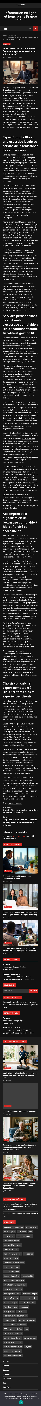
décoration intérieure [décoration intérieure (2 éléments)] (12, 1254)
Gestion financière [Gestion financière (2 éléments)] (11, 1276)
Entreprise (6, 44)
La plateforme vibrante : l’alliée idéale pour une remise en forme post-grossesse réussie (20, 1057)
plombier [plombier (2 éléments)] (24, 1307)
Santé (7, 1140)
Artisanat (8, 1106)
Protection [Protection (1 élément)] (21, 1311)
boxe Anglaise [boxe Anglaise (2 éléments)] (9, 1231)
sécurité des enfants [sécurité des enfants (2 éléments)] (12, 1338)
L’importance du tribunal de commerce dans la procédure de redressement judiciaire (20, 821)
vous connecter (18, 836)
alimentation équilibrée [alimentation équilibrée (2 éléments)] (13, 1227)
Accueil (6, 1361)
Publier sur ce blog (35, 28)
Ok (21, 1402)
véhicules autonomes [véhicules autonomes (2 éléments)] (12, 1351)
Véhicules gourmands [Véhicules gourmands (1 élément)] (13, 1355)
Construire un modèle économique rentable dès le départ (20, 861)
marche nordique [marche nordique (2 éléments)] (30, 1293)
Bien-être (8, 1178)
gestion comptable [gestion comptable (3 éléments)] (11, 1267)
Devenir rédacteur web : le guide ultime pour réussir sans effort (20, 810)
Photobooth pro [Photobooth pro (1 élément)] (10, 1302)
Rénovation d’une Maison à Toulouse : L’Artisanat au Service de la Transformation (20, 1206)
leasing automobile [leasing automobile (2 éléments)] (12, 1293)
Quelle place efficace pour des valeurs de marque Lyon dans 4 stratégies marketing (20, 897)
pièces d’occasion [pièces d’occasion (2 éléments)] (27, 1302)
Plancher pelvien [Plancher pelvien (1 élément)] (10, 1307)
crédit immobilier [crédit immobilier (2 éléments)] (11, 1249)
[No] (38, 1398)
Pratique (7, 1067)
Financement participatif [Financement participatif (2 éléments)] (14, 1262)
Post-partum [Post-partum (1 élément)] (9, 1311)
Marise (5, 58)
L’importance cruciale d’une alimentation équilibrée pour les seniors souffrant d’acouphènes (20, 1168)
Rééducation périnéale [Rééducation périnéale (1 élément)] (13, 1329)
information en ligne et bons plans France (20, 14)
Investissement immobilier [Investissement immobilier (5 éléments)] (14, 1285)
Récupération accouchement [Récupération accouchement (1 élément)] (15, 1316)
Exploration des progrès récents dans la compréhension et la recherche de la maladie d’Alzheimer (20, 1129)
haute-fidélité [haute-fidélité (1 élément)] (27, 1276)
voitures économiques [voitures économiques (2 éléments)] (13, 1347)
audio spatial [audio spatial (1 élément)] (31, 1227)
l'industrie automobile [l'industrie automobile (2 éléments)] (13, 1289)
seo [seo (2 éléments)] (26, 1329)
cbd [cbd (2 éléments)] (30, 1231)
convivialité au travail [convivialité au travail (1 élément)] (12, 1245)
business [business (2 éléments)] (22, 1231)
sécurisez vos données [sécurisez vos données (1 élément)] (13, 1333)
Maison (6, 1366)
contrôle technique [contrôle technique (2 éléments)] (11, 1240)
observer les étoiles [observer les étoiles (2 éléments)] (29, 1298)
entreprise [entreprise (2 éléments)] (28, 1254)
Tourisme (7, 1379)
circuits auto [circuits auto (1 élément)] (9, 1236)
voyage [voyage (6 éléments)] (28, 1347)
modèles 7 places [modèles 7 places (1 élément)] (11, 1298)
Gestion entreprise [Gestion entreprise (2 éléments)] (11, 1271)
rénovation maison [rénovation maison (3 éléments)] (27, 1320)
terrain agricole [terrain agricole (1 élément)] (30, 1338)
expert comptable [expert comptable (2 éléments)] (11, 1258)
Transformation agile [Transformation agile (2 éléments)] (12, 1342)
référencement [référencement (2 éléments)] (10, 1320)
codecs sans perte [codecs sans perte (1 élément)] (24, 1236)
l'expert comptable (15, 803)
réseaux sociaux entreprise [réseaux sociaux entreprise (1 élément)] (15, 1324)
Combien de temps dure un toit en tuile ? (20, 1096)
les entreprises (28, 438)
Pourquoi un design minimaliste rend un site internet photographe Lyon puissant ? (20, 933)
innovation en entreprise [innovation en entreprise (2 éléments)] (14, 1280)
